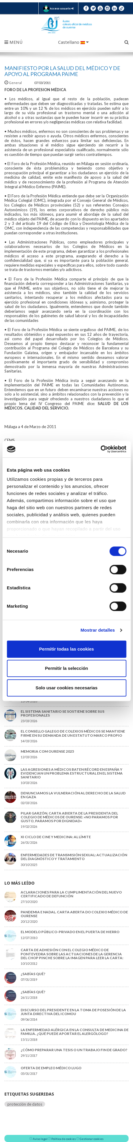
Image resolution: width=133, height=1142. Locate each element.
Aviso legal (40, 1139)
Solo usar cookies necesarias (66, 687)
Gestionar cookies (92, 1139)
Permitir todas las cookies (66, 648)
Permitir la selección (66, 668)
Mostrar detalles (98, 630)
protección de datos (24, 1104)
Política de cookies (63, 1139)
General (13, 83)
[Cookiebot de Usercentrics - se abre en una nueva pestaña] (100, 449)
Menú (13, 42)
